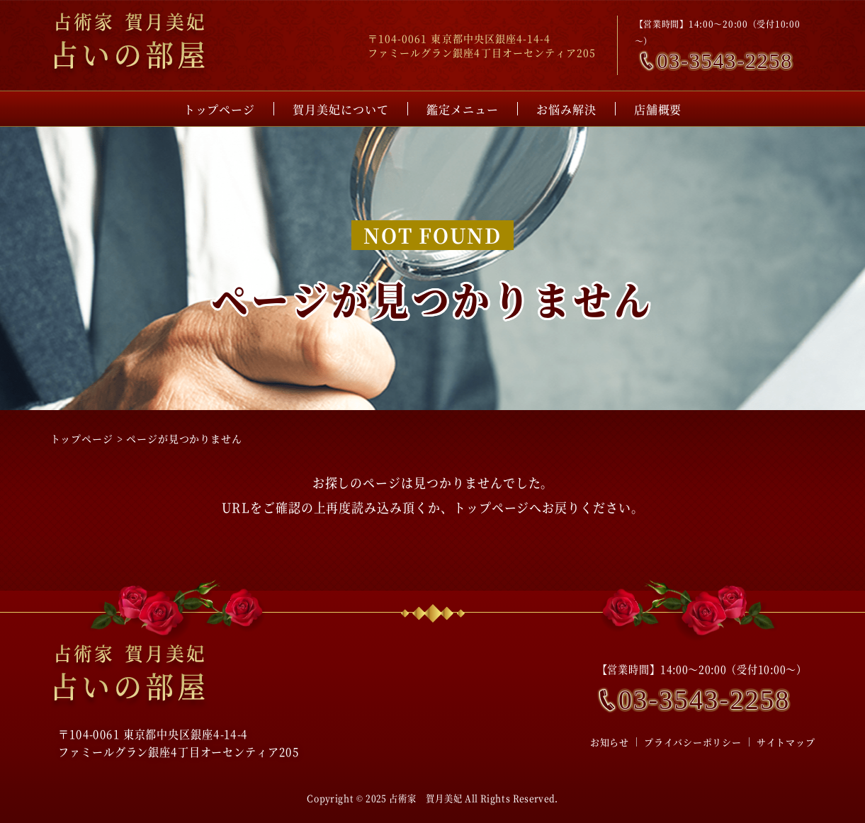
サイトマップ (786, 742)
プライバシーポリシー (693, 742)
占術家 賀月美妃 (426, 798)
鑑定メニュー (462, 109)
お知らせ (609, 742)
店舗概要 (658, 109)
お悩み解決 (566, 109)
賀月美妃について (341, 109)
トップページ (219, 109)
